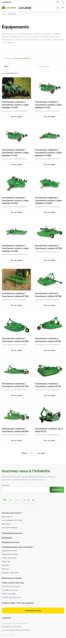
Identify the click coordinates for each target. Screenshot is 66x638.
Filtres (6, 66)
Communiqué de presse (12, 533)
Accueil (4, 14)
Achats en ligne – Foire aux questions (18, 603)
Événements (7, 538)
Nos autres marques (10, 527)
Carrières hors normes (11, 586)
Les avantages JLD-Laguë (12, 520)
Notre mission (7, 517)
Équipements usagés (10, 554)
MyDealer (6, 565)
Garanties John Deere (10, 573)
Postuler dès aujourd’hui (11, 597)
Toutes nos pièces (9, 558)
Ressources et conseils (12, 578)
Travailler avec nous (10, 590)
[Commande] (50, 66)
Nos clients (6, 524)
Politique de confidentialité (11, 627)
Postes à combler (9, 594)
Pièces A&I (6, 562)
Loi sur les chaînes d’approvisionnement (16, 630)
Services (5, 569)
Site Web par (8, 635)
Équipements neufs (9, 551)
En (63, 2)
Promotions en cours (11, 542)
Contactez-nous (33, 610)
